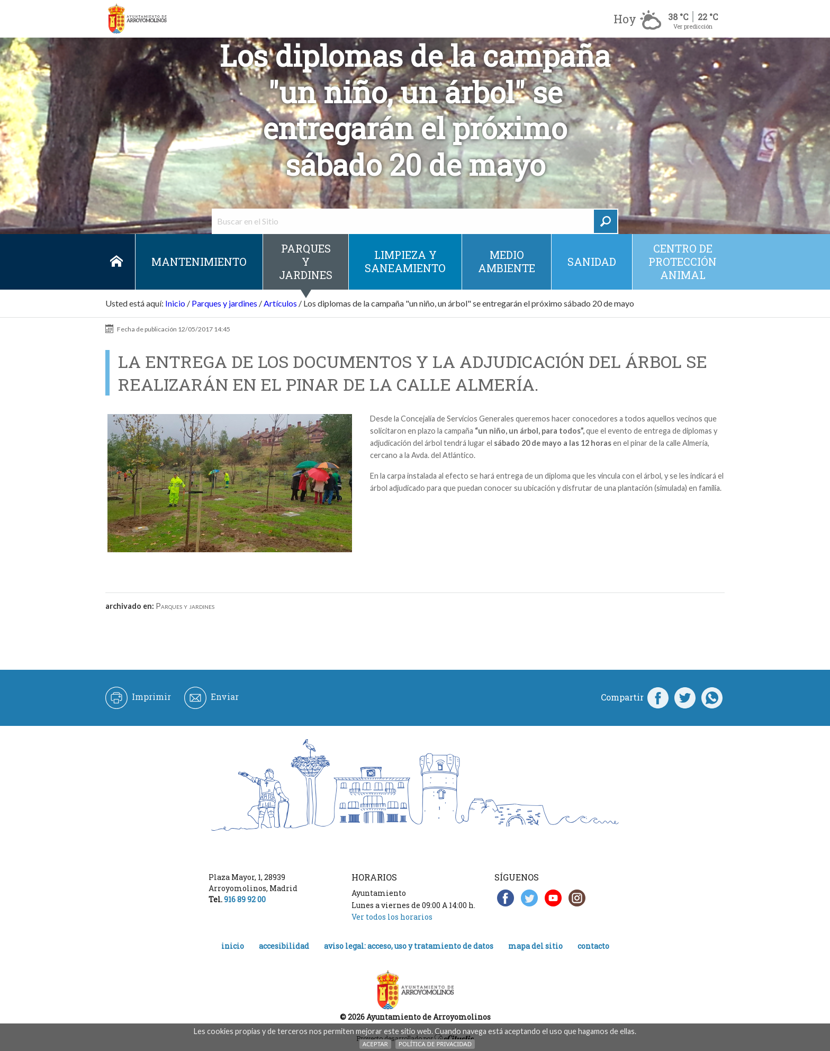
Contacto (593, 946)
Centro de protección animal (682, 261)
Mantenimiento (199, 261)
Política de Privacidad (435, 1044)
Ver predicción (692, 26)
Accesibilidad (284, 946)
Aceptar (375, 1044)
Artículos (280, 303)
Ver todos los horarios (391, 917)
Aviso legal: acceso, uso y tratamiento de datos (408, 946)
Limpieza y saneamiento (405, 261)
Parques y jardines (305, 261)
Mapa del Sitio (535, 946)
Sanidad (591, 261)
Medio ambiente (506, 261)
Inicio (116, 262)
